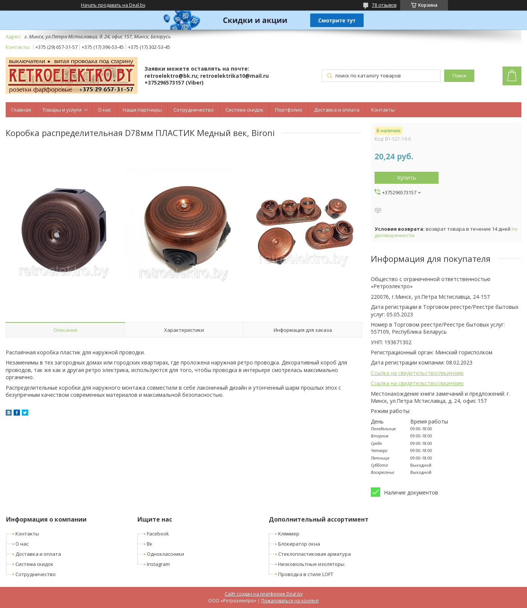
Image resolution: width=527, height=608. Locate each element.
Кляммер (288, 533)
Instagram (158, 564)
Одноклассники (165, 554)
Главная (21, 109)
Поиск (459, 76)
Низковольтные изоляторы (311, 564)
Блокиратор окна (299, 543)
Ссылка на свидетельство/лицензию (417, 373)
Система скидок (244, 109)
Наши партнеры (142, 109)
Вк (149, 543)
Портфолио (288, 109)
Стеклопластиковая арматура (314, 554)
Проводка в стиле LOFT (305, 574)
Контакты (383, 109)
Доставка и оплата (336, 109)
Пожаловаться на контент (290, 600)
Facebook (158, 533)
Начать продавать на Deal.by (113, 5)
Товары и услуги (62, 109)
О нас (104, 109)
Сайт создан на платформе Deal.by (264, 594)
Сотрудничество (194, 109)
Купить (406, 177)
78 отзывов (384, 5)
